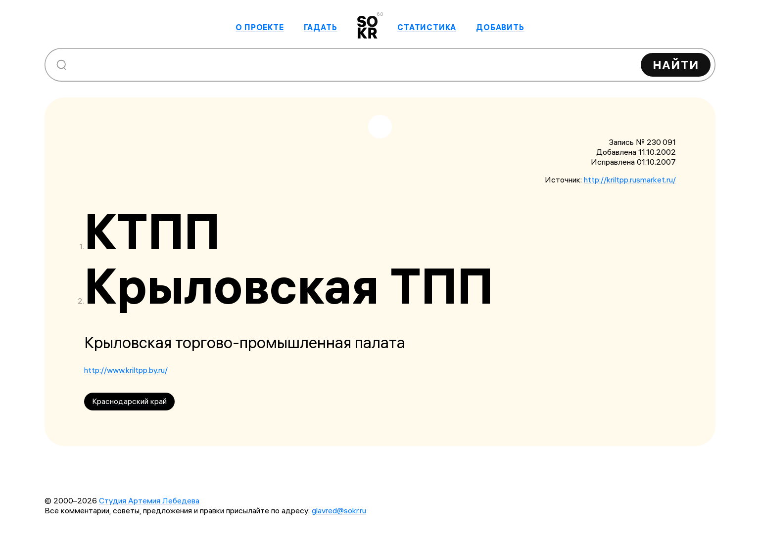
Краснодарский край (129, 401)
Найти (676, 64)
